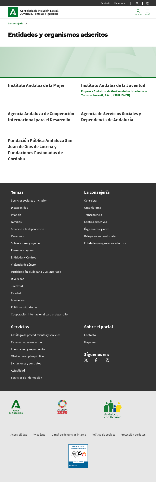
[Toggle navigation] (147, 12)
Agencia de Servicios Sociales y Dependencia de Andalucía (111, 116)
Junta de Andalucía (14, 12)
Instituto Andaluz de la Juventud (113, 85)
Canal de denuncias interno (69, 434)
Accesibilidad (19, 434)
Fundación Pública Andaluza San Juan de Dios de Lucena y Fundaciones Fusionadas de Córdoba (40, 149)
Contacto (105, 2)
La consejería (15, 23)
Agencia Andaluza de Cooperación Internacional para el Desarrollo (41, 116)
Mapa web (119, 2)
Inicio (47, 12)
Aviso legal (39, 434)
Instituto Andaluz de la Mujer (36, 85)
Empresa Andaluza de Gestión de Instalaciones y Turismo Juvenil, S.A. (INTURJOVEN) (114, 93)
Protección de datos (132, 434)
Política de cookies (103, 434)
